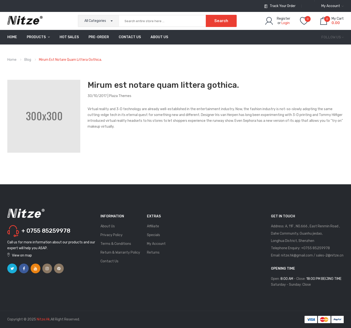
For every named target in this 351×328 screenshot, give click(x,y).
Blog (27, 60)
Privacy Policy (111, 235)
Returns (153, 252)
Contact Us (109, 261)
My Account (156, 244)
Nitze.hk (43, 319)
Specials (153, 235)
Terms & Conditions (115, 244)
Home (12, 60)
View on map (22, 255)
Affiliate (153, 226)
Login (285, 23)
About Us (107, 226)
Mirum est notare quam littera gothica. (70, 60)
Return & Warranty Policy (120, 252)
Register (283, 19)
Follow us (331, 37)
